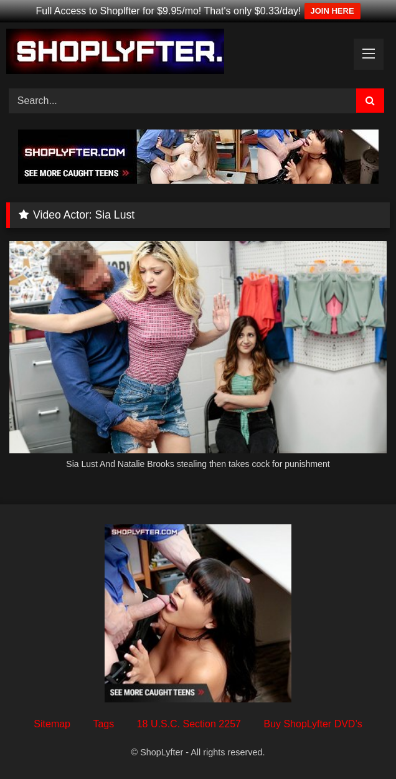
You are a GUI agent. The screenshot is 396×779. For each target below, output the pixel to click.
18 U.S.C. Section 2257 (189, 724)
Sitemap (52, 724)
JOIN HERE (332, 11)
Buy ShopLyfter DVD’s (312, 724)
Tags (103, 724)
